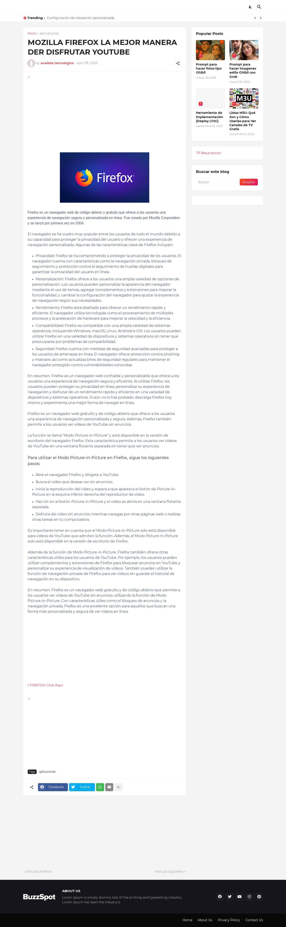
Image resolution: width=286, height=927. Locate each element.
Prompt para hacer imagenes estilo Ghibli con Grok (242, 70)
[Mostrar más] (118, 787)
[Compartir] (177, 63)
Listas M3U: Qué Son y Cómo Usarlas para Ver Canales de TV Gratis (242, 121)
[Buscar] (259, 7)
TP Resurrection (208, 153)
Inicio (32, 33)
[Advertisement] (104, 111)
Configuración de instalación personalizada (80, 18)
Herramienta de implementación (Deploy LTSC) (209, 117)
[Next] (261, 18)
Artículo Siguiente (169, 872)
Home (187, 920)
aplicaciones (49, 33)
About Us (205, 920)
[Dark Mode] (250, 7)
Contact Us (254, 920)
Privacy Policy (229, 920)
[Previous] (255, 18)
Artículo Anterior (39, 872)
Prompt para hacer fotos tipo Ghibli (209, 68)
